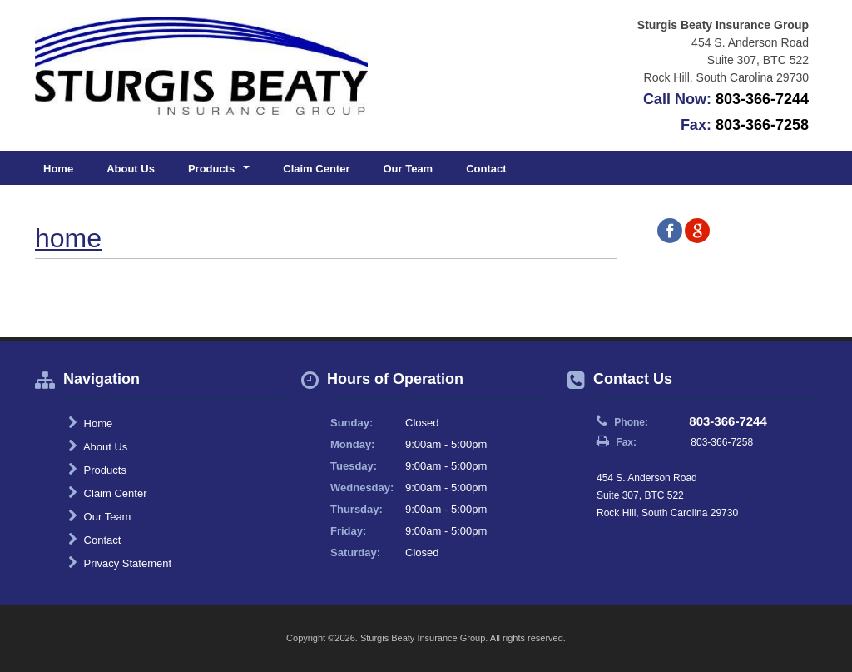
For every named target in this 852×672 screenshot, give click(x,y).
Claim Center (316, 168)
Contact (486, 168)
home (68, 238)
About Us (130, 168)
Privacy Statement (119, 563)
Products (97, 469)
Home (58, 168)
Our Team (408, 168)
